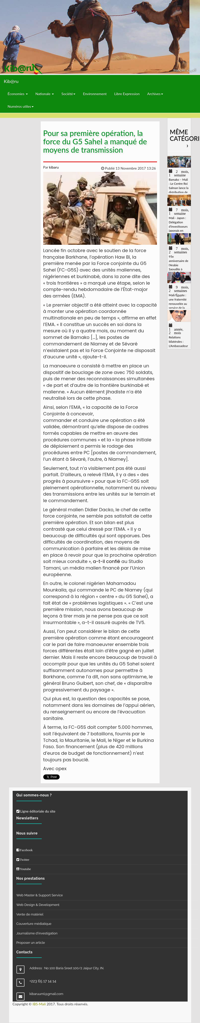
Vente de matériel (29, 914)
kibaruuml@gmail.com (46, 994)
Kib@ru (11, 81)
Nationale (44, 94)
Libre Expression (127, 94)
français (179, 70)
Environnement (95, 94)
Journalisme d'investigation (37, 933)
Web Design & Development (37, 905)
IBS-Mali (39, 1004)
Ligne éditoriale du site (35, 811)
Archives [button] (155, 94)
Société (68, 94)
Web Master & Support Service (39, 895)
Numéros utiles (21, 106)
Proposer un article (30, 943)
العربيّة (191, 70)
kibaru (53, 167)
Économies (18, 94)
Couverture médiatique (34, 924)
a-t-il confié (106, 561)
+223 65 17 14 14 (43, 981)
